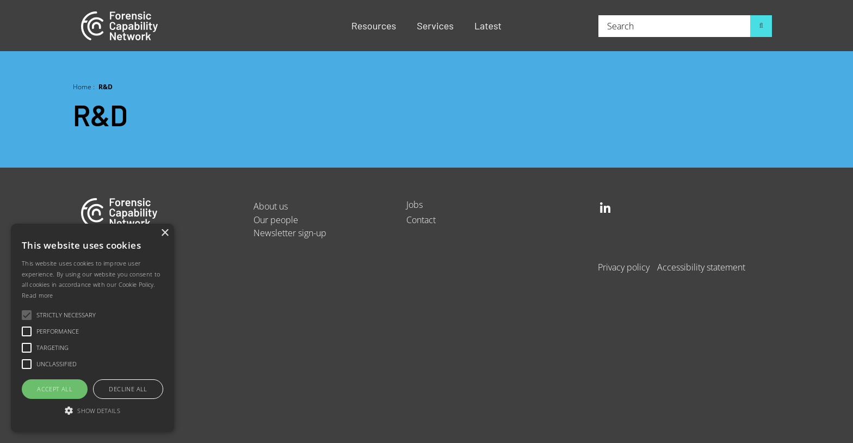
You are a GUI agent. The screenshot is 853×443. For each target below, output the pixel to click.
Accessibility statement (701, 267)
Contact (421, 219)
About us (271, 206)
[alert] (92, 328)
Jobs (414, 204)
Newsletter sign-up (290, 232)
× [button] (164, 233)
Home (82, 86)
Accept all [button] (54, 389)
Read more (37, 295)
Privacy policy (624, 267)
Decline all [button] (128, 389)
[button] (92, 411)
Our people (276, 219)
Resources (373, 26)
